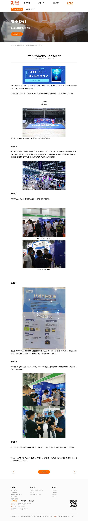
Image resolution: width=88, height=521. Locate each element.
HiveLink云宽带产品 (16, 494)
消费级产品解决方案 (35, 494)
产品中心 (41, 3)
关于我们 (70, 3)
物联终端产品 (14, 499)
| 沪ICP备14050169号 (48, 516)
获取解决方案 (17, 9)
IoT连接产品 (14, 490)
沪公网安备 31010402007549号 (63, 516)
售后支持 (54, 492)
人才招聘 (54, 494)
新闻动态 (19, 45)
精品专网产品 (14, 497)
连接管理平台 (30, 9)
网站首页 (27, 3)
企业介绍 (54, 490)
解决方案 (56, 3)
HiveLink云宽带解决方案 (36, 490)
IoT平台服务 (14, 492)
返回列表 (44, 472)
